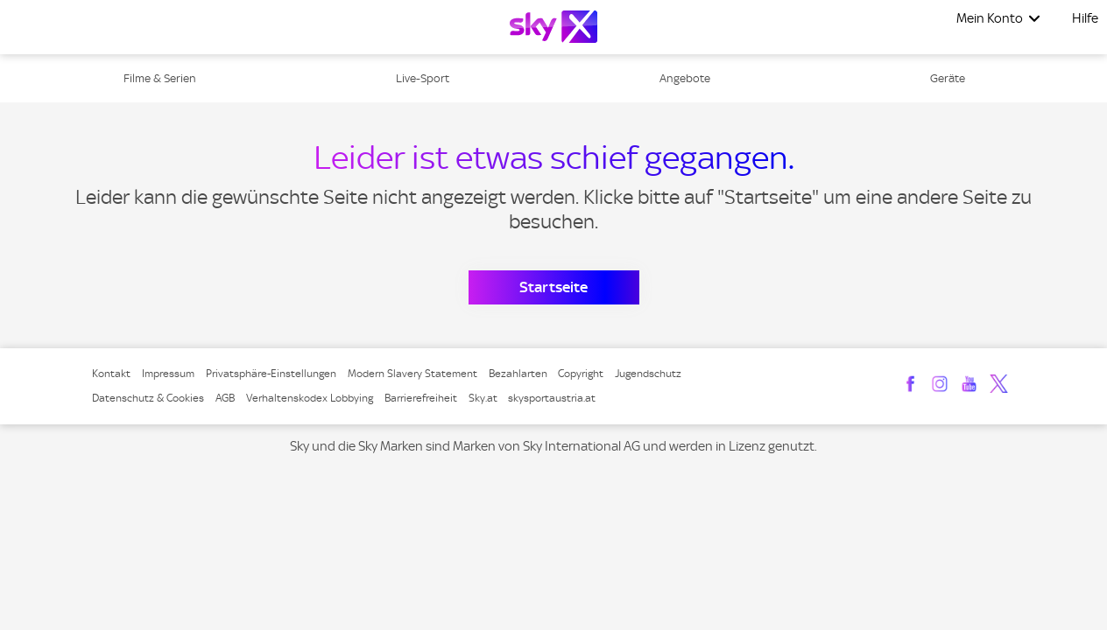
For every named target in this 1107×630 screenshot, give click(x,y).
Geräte (947, 78)
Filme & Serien (159, 78)
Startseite (553, 287)
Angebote (684, 78)
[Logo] (553, 26)
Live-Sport (422, 78)
